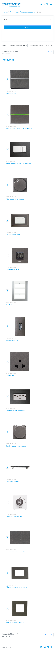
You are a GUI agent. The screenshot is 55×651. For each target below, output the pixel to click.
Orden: (4, 46)
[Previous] (45, 52)
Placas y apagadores (27, 12)
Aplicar (27, 27)
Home (5, 12)
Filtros (27, 19)
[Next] (52, 52)
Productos (14, 12)
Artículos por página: (36, 46)
